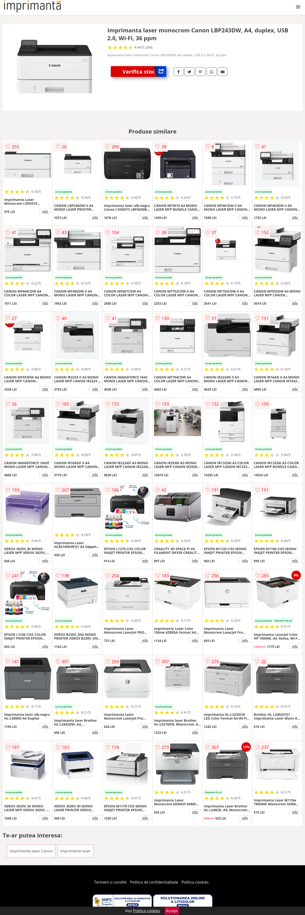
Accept (172, 910)
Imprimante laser (75, 851)
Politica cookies (195, 882)
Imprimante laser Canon (31, 851)
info (45, 211)
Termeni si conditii (110, 882)
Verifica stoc (144, 71)
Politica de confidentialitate (154, 882)
